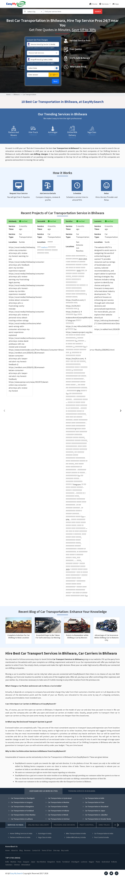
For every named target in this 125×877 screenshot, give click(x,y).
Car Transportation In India (102, 833)
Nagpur (91, 862)
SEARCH (98, 11)
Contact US (36, 850)
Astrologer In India (43, 833)
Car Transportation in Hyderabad (58, 798)
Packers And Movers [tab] (64, 825)
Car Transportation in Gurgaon (20, 802)
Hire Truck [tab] (104, 825)
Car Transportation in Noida (56, 806)
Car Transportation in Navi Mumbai (21, 815)
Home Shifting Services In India (20, 833)
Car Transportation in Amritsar (57, 819)
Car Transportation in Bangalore (21, 806)
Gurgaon (26, 862)
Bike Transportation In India (75, 833)
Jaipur (33, 862)
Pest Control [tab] (87, 825)
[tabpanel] (62, 819)
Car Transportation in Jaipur (94, 811)
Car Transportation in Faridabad (21, 811)
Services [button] (104, 4)
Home (93, 4)
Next (55, 81)
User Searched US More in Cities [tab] (43, 791)
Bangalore (51, 862)
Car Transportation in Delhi (93, 798)
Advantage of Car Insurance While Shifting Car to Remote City (106, 637)
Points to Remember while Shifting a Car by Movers (77, 636)
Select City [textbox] (31, 11)
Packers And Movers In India (19, 837)
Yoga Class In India (43, 837)
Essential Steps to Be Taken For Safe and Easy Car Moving (48, 636)
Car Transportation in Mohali (56, 815)
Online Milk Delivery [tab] (38, 825)
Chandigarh (75, 862)
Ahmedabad (25, 865)
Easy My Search (16, 873)
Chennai (17, 865)
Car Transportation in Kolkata (57, 811)
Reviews (27, 850)
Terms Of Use (47, 850)
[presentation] (4, 411)
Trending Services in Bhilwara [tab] (81, 791)
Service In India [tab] (15, 825)
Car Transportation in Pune (93, 802)
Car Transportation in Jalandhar (95, 815)
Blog (21, 850)
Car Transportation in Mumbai (57, 802)
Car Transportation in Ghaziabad (95, 806)
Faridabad (66, 862)
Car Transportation (29, 94)
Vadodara (8, 865)
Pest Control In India (100, 837)
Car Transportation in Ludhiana (20, 819)
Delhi (7, 862)
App (115, 4)
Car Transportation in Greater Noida (97, 819)
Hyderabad (106, 862)
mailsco (44, 247)
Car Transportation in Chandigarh (21, 798)
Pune (19, 862)
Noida (59, 862)
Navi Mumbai (41, 862)
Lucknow (84, 862)
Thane (98, 862)
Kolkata (114, 862)
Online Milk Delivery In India (75, 837)
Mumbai (13, 862)
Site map (56, 850)
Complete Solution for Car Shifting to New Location (18, 636)
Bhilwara (17, 94)
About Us (14, 850)
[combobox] (33, 11)
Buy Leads (65, 850)
